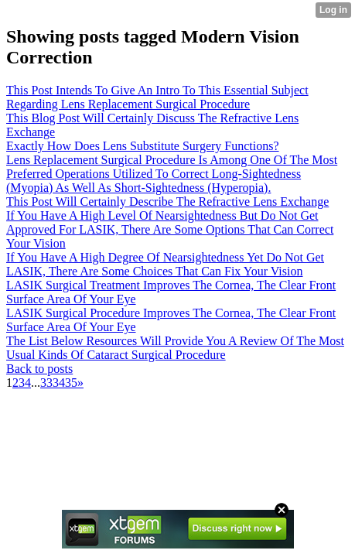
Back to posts (39, 368)
